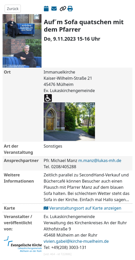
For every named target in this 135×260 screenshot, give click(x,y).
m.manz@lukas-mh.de (99, 160)
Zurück (12, 8)
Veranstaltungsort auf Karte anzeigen (82, 208)
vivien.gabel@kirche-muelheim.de (76, 241)
